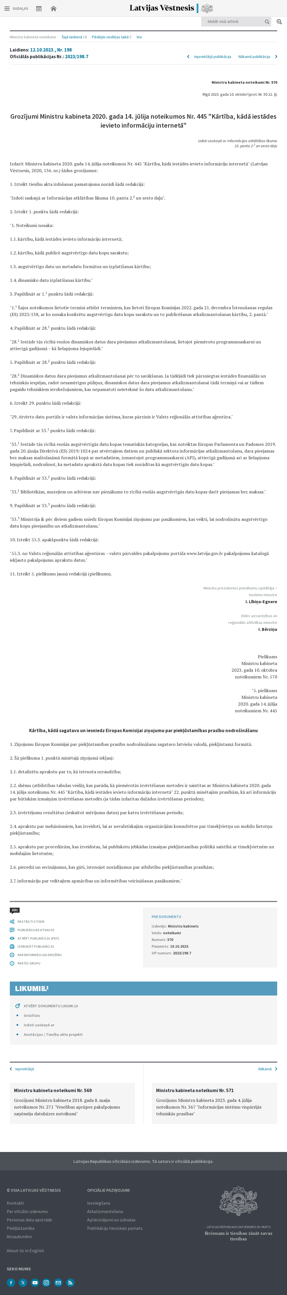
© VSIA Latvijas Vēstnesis (34, 1190)
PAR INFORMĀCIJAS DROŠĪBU (40, 955)
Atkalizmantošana (105, 1211)
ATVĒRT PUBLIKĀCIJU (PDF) (38, 938)
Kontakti (15, 1203)
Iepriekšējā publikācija (212, 56)
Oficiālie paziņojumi (108, 1190)
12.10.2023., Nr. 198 (51, 50)
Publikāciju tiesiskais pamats (115, 1228)
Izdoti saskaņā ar (39, 1024)
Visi (139, 36)
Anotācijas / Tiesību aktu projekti (53, 1034)
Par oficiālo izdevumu (27, 1211)
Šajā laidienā (72, 36)
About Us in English (25, 1250)
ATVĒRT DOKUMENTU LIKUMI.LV (51, 1005)
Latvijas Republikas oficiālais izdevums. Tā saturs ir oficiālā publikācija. (143, 1161)
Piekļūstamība (20, 1228)
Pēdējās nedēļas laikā (110, 36)
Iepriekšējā (24, 1068)
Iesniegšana (98, 1203)
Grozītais (32, 1015)
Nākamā (265, 1068)
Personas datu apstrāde (29, 1220)
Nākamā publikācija (254, 56)
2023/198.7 (76, 56)
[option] (72, 1103)
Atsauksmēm (19, 1236)
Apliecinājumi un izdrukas (111, 1220)
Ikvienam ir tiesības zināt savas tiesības (238, 1236)
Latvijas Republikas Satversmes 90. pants (239, 1227)
